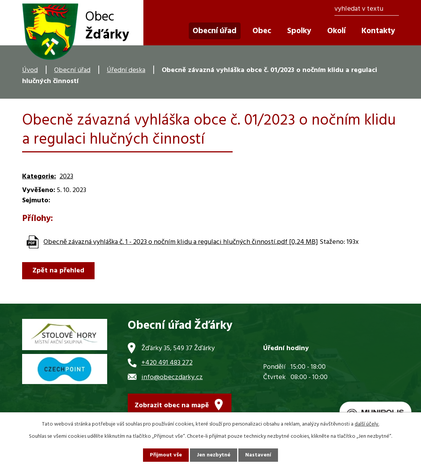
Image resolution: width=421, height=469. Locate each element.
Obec (261, 31)
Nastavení (258, 455)
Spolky (299, 31)
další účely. (367, 424)
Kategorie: (39, 176)
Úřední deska (126, 70)
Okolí (336, 31)
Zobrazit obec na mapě (172, 405)
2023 (66, 176)
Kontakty (378, 31)
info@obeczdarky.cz (172, 377)
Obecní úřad (72, 70)
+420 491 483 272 (167, 362)
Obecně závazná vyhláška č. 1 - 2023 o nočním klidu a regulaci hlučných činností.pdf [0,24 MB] (180, 242)
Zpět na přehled (58, 270)
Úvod (30, 70)
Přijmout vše (166, 455)
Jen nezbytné (213, 455)
